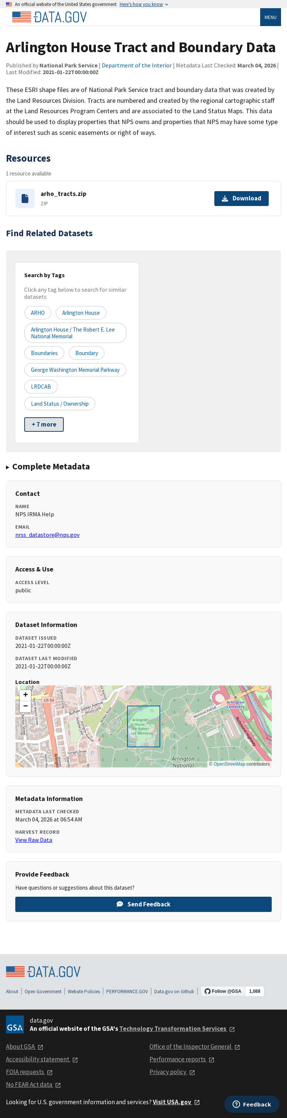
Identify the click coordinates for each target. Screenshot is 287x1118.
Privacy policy (172, 1072)
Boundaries (44, 353)
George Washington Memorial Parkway (75, 369)
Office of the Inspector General (194, 1046)
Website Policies (84, 991)
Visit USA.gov (176, 1102)
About (12, 991)
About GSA (25, 1046)
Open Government (43, 991)
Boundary (86, 353)
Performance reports (182, 1059)
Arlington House (81, 312)
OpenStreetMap (229, 764)
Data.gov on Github (174, 991)
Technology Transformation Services (177, 1028)
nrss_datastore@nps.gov (47, 534)
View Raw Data (33, 839)
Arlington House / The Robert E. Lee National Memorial (73, 332)
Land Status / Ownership (60, 403)
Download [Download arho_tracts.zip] (241, 198)
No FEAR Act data (33, 1084)
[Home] (49, 17)
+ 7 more (44, 424)
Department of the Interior (137, 65)
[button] (25, 695)
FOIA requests (29, 1072)
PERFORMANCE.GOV (127, 991)
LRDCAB (41, 386)
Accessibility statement (42, 1059)
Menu (271, 17)
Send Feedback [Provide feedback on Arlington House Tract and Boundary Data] (143, 904)
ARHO (38, 312)
